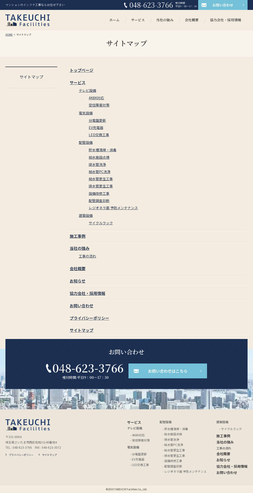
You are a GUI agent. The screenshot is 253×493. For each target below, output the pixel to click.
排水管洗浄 (97, 164)
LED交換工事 (99, 134)
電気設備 (86, 112)
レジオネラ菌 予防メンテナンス (113, 207)
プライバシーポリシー (89, 318)
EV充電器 (96, 127)
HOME (9, 34)
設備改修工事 (99, 193)
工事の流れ (87, 256)
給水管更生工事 (101, 178)
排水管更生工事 (101, 185)
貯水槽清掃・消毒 (102, 149)
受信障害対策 (99, 105)
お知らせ (77, 281)
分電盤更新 (97, 120)
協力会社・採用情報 (225, 20)
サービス (138, 20)
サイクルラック (101, 222)
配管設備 (86, 142)
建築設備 (86, 215)
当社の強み (164, 20)
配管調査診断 (99, 200)
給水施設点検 (99, 157)
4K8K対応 (96, 97)
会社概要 (192, 20)
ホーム (114, 20)
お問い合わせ (81, 306)
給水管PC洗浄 (99, 171)
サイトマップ (81, 330)
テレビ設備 (87, 90)
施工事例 (77, 236)
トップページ (81, 70)
